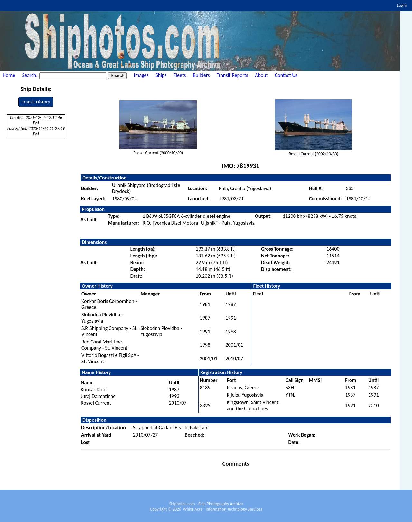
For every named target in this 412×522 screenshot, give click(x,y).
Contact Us (286, 75)
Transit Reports (232, 75)
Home (9, 75)
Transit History (36, 102)
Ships (160, 75)
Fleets (179, 75)
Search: (30, 75)
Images (141, 75)
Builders (201, 75)
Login (402, 5)
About (261, 75)
